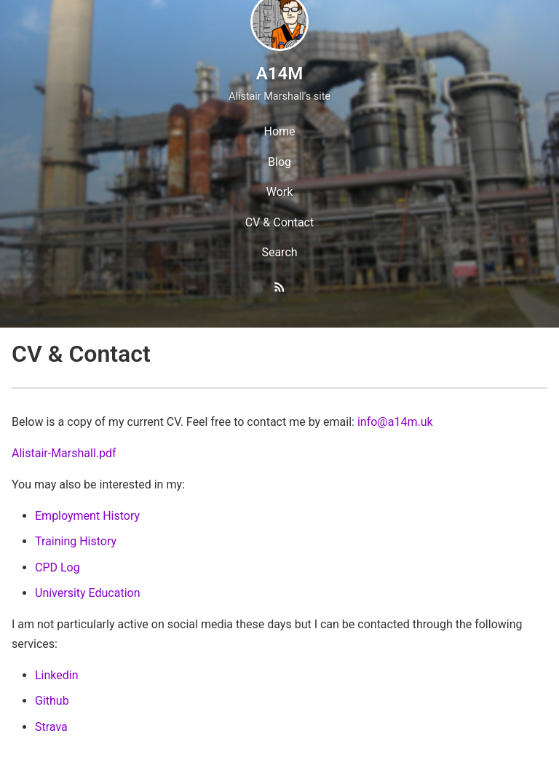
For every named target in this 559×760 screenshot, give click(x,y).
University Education (87, 593)
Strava (51, 727)
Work (279, 192)
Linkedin (57, 675)
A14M (279, 73)
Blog (279, 162)
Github (52, 701)
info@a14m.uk (395, 422)
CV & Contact (279, 222)
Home (279, 131)
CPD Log (57, 567)
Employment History (87, 516)
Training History (75, 541)
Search (279, 252)
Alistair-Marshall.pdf (64, 453)
